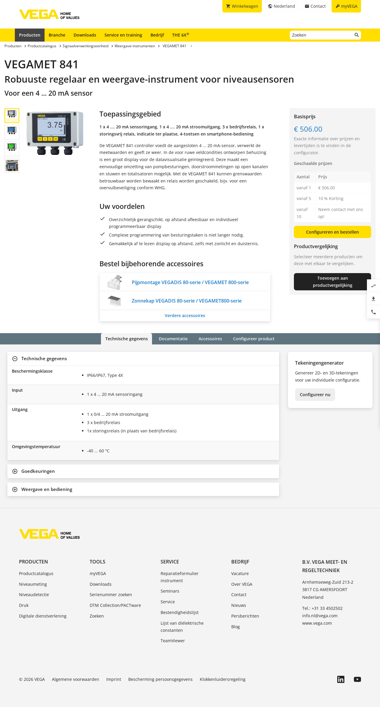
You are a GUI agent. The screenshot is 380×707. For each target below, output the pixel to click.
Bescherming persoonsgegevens (160, 679)
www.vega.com (317, 623)
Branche (57, 35)
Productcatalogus (36, 573)
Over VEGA (241, 584)
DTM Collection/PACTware (115, 605)
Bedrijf (157, 35)
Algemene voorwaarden (75, 679)
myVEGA (98, 573)
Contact (238, 594)
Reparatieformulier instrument (180, 577)
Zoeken (97, 616)
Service (170, 561)
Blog (235, 626)
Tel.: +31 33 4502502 (322, 608)
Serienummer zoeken (111, 594)
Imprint (113, 679)
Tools (97, 561)
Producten (29, 35)
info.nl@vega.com (320, 615)
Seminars (170, 591)
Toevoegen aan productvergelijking (332, 281)
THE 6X (180, 35)
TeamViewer (173, 640)
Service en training (123, 35)
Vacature (240, 573)
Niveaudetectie (34, 594)
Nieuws (238, 605)
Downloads (85, 35)
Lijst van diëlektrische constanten (182, 626)
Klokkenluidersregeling (223, 679)
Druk (23, 605)
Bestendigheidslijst (180, 612)
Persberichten (245, 616)
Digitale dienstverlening (42, 616)
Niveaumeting (33, 584)
